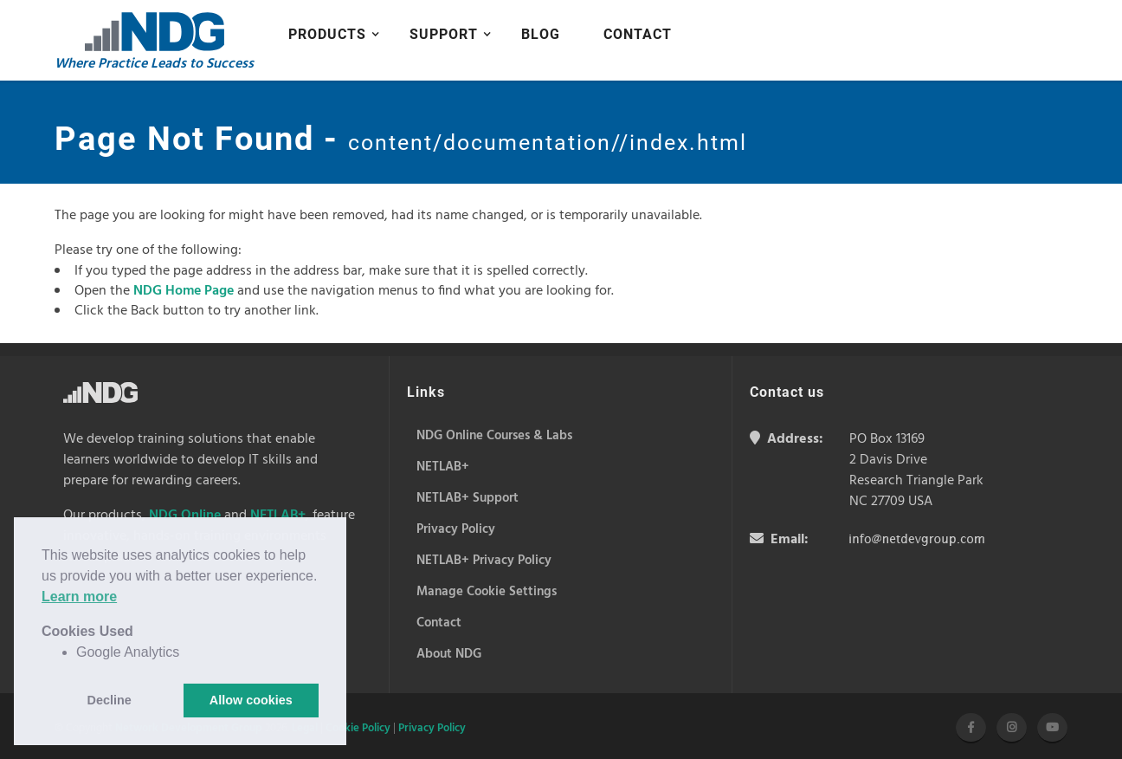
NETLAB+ (278, 515)
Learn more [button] (79, 596)
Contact (637, 34)
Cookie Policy (358, 728)
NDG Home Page (183, 291)
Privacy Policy (432, 728)
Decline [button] (109, 700)
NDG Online (185, 515)
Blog (540, 34)
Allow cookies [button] (251, 700)
